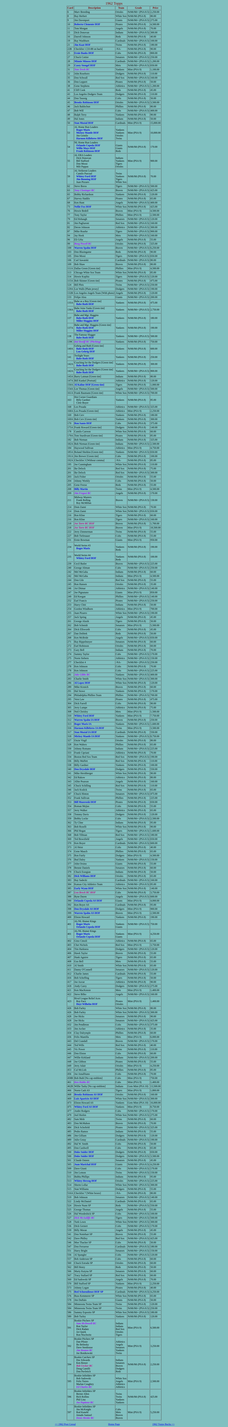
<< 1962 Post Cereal (65, 1424)
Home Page (114, 1424)
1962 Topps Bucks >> (163, 1424)
